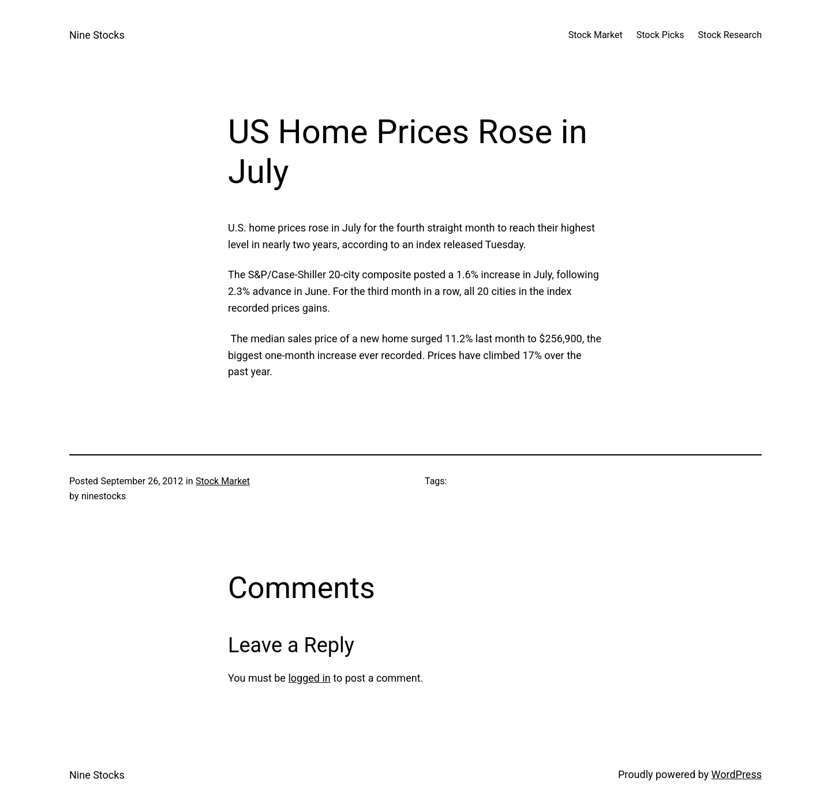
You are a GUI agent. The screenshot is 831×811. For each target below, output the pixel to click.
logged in (309, 678)
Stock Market (223, 481)
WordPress (737, 774)
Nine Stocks (97, 35)
